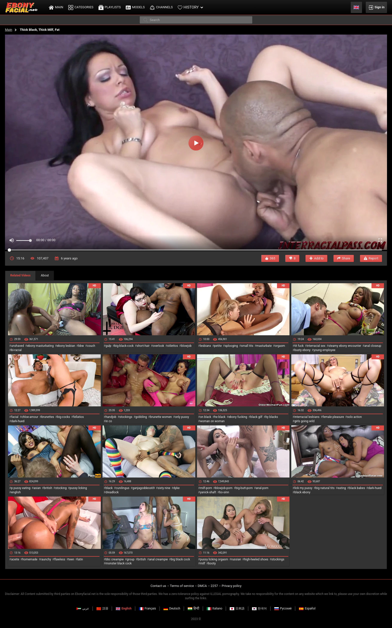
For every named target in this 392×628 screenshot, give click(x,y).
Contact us (158, 586)
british (48, 488)
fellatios (78, 417)
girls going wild (304, 421)
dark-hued (17, 421)
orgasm (280, 346)
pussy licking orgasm (214, 559)
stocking (61, 488)
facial (14, 417)
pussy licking (78, 488)
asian (37, 488)
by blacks (272, 417)
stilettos (172, 346)
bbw (81, 346)
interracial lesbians (307, 417)
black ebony (302, 492)
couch (91, 346)
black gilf (256, 417)
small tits (247, 346)
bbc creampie (115, 559)
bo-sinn (224, 492)
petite (218, 346)
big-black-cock (124, 346)
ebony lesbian (66, 346)
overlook (158, 346)
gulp (108, 346)
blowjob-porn (223, 488)
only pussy (182, 417)
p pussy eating (20, 488)
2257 (214, 586)
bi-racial (16, 350)
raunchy (45, 559)
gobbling (141, 417)
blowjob (186, 346)
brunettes (47, 417)
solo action (354, 417)
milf (202, 563)
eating (342, 488)
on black (205, 417)
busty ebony (302, 350)
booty (212, 563)
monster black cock (119, 563)
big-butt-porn (244, 488)
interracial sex (316, 346)
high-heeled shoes (256, 559)
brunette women (161, 417)
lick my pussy (303, 488)
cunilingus (122, 488)
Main (8, 30)
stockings (126, 417)
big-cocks (63, 417)
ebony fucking (237, 417)
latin (80, 559)
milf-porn (206, 488)
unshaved (17, 346)
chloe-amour (30, 417)
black (109, 488)
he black (220, 417)
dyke (177, 488)
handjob (111, 417)
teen (71, 559)
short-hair (143, 346)
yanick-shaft (208, 492)
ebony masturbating (40, 346)
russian (236, 559)
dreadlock (112, 492)
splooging (231, 346)
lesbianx (205, 346)
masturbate (264, 346)
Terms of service (182, 586)
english (15, 492)
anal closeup (372, 346)
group (130, 559)
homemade (30, 559)
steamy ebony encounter (344, 346)
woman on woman (212, 421)
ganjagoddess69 (143, 488)
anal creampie (158, 559)
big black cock (180, 559)
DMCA (202, 586)
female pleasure (333, 417)
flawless (59, 559)
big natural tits (325, 488)
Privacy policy (232, 586)
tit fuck (299, 346)
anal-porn (262, 488)
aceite (15, 559)
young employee (324, 350)
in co (109, 421)
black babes (357, 488)
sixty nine (164, 488)
